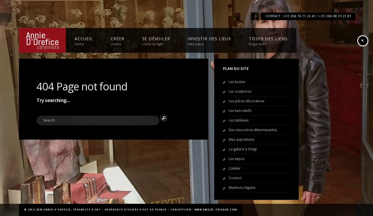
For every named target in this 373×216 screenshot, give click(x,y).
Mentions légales (242, 188)
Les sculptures (240, 91)
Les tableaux (239, 120)
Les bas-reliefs (240, 111)
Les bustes (237, 82)
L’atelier (235, 168)
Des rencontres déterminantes (253, 130)
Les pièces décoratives (246, 101)
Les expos (236, 159)
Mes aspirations (241, 140)
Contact (235, 178)
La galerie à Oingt (243, 149)
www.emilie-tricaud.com (216, 209)
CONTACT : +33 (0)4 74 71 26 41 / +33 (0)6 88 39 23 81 (308, 16)
